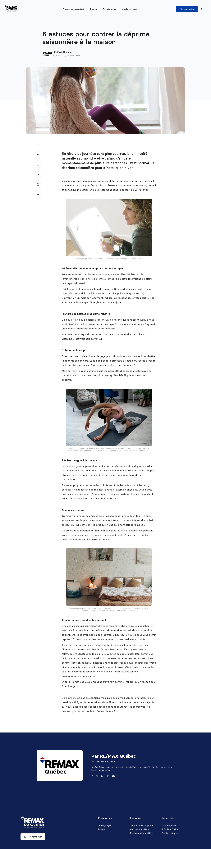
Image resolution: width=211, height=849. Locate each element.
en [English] (202, 9)
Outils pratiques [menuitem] (129, 9)
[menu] (131, 9)
